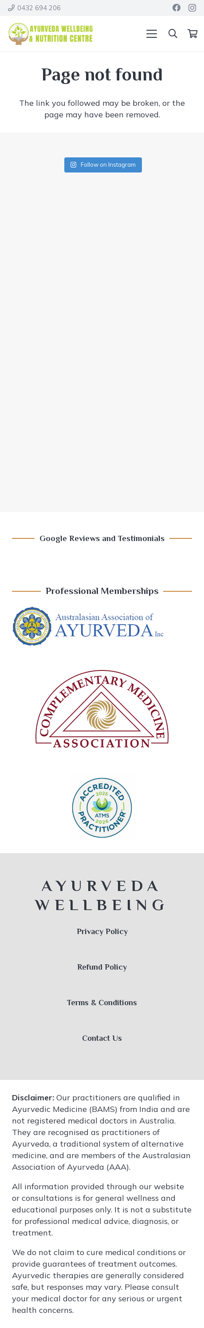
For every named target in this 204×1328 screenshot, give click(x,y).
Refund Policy (102, 967)
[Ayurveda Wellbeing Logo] (50, 34)
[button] (152, 33)
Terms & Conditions (102, 1002)
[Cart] (192, 34)
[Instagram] (192, 8)
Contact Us (102, 1038)
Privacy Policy (102, 931)
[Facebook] (176, 8)
